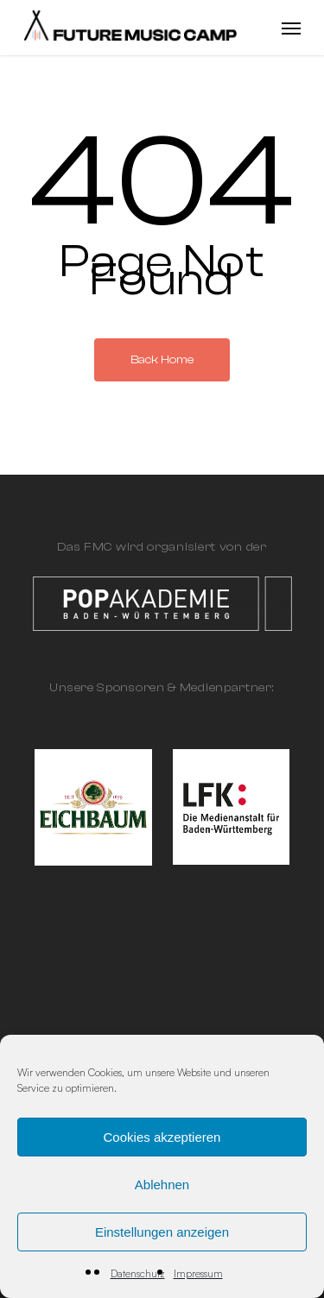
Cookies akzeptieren (162, 1137)
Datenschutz (138, 1273)
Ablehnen (162, 1184)
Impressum (198, 1273)
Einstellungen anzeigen (162, 1232)
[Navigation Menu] (291, 27)
